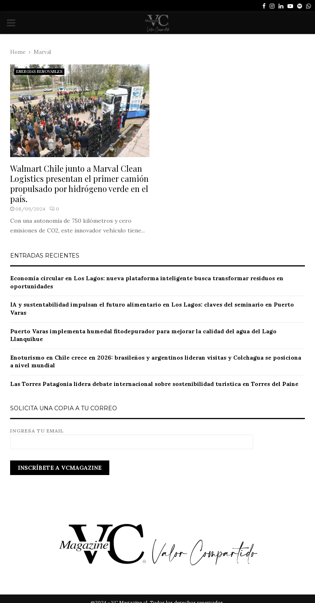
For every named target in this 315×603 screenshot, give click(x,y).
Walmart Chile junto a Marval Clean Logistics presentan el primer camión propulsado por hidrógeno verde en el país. (79, 183)
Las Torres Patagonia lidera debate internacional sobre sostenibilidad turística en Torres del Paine (154, 384)
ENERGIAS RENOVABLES (39, 71)
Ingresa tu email (131, 436)
